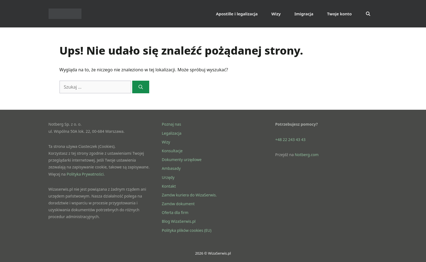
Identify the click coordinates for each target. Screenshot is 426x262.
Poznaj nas (171, 124)
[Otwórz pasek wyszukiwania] (368, 13)
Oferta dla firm (175, 212)
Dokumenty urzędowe (182, 159)
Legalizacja (172, 133)
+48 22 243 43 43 (290, 139)
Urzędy (168, 177)
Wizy (276, 13)
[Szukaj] (140, 87)
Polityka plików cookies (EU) (186, 230)
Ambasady (171, 168)
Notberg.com (306, 154)
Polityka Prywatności (85, 174)
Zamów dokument (178, 203)
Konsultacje (172, 150)
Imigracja (303, 13)
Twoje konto (339, 13)
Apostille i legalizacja (237, 13)
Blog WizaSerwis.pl (179, 221)
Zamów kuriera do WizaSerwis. (189, 195)
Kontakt (169, 186)
